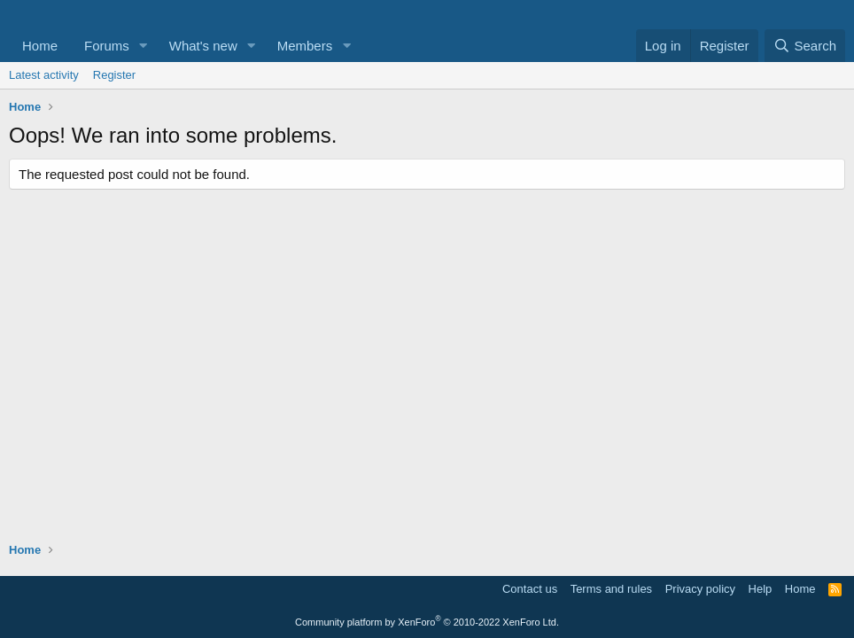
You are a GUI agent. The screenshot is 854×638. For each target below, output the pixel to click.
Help (760, 588)
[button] (143, 45)
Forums (106, 45)
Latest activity (44, 75)
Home (40, 45)
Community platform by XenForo (427, 622)
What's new (203, 45)
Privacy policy (700, 588)
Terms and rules (611, 588)
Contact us (529, 588)
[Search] (805, 45)
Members (305, 45)
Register (114, 75)
